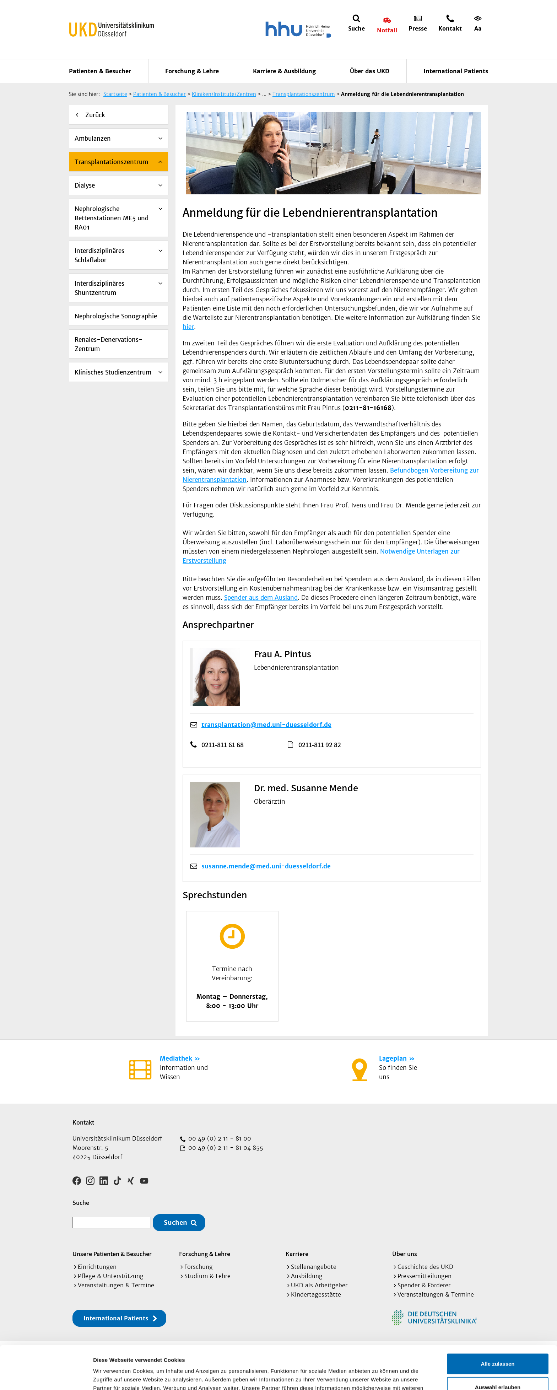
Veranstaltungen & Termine (116, 1285)
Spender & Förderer (424, 1285)
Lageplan (393, 1058)
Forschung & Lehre (192, 71)
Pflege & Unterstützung (111, 1275)
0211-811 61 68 (222, 744)
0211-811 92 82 (319, 744)
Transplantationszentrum (111, 162)
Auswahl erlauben (497, 1344)
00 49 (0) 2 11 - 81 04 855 (224, 1147)
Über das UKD (369, 71)
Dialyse (85, 185)
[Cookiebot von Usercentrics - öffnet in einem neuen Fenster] (46, 1376)
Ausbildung (307, 1275)
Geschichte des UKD (425, 1266)
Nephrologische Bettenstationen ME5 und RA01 (111, 218)
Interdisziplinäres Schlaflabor (99, 255)
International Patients (455, 71)
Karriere (297, 1254)
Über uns (404, 1254)
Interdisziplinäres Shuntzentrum (99, 288)
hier (188, 327)
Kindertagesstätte (316, 1294)
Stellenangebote (313, 1266)
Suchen (175, 1222)
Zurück (95, 115)
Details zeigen (378, 1376)
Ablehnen (498, 1367)
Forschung (198, 1266)
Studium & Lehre (207, 1275)
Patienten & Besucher (100, 71)
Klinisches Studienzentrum (113, 372)
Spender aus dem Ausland (261, 598)
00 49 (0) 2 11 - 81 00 (218, 1138)
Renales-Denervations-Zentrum (108, 344)
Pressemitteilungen (424, 1275)
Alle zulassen (497, 1320)
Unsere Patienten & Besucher (112, 1254)
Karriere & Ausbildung (284, 71)
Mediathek (176, 1058)
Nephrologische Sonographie (116, 316)
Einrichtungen (97, 1266)
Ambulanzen (93, 138)
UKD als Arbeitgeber (319, 1285)
